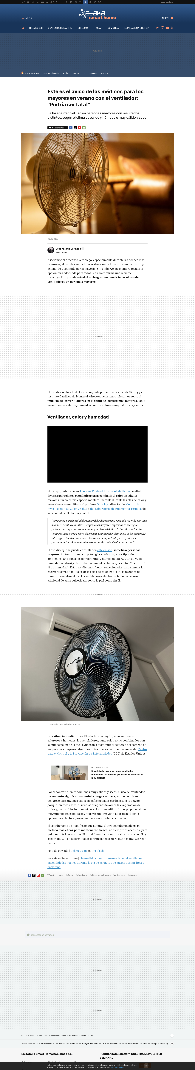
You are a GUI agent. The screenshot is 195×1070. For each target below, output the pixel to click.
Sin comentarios (59, 127)
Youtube (167, 27)
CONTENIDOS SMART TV (60, 27)
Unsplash (97, 851)
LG (84, 73)
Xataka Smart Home (97, 14)
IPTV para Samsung (159, 1043)
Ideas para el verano (101, 875)
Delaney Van (78, 851)
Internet (75, 73)
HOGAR (98, 27)
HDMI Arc (114, 1043)
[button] (69, 248)
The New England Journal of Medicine (105, 491)
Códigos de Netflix (90, 1043)
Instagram (162, 27)
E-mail (84, 127)
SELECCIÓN (83, 27)
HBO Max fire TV (48, 1043)
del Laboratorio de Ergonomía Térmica (116, 509)
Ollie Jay (102, 504)
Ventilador (82, 875)
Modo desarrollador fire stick (134, 1043)
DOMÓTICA (113, 27)
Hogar (60, 875)
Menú (29, 17)
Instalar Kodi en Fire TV (68, 1043)
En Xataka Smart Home (100, 768)
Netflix (65, 73)
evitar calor (120, 875)
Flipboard (157, 27)
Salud (70, 875)
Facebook (70, 127)
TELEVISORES (36, 27)
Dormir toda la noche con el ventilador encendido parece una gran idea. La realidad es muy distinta (117, 774)
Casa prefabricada (51, 73)
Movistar (104, 73)
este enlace (104, 550)
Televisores (27, 1062)
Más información (118, 1067)
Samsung (93, 73)
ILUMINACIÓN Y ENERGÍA (136, 27)
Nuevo (165, 17)
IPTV (104, 1043)
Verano (133, 875)
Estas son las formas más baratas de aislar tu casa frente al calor (65, 1036)
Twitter (172, 27)
